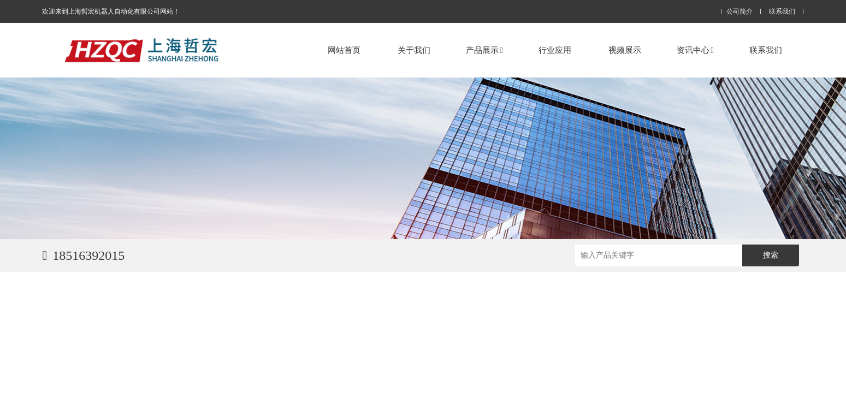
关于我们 (414, 50)
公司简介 (739, 11)
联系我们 (782, 11)
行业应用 (555, 50)
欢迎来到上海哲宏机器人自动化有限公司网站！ (111, 11)
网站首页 (344, 50)
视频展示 (624, 50)
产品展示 (484, 50)
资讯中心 (695, 50)
